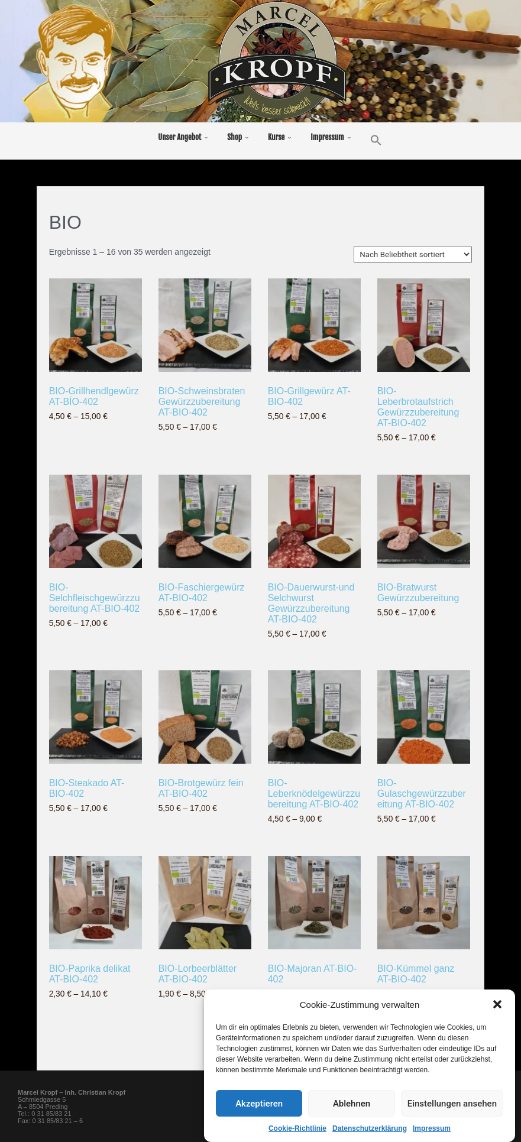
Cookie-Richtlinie (297, 1132)
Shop (234, 137)
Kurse (276, 137)
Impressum (432, 1132)
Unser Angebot (179, 137)
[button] (497, 1008)
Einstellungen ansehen (452, 1106)
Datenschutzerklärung (369, 1132)
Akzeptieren (259, 1106)
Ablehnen (351, 1106)
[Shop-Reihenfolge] (413, 254)
